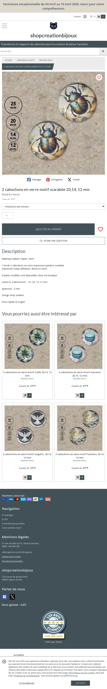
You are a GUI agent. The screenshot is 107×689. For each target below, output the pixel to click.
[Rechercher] (103, 51)
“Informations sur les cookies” (81, 672)
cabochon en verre (25, 60)
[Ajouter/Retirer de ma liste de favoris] (100, 229)
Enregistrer (54, 180)
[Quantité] (8, 215)
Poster (74, 180)
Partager (34, 180)
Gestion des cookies (11, 556)
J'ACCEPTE (80, 683)
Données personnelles (13, 523)
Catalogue (7, 515)
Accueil (8, 60)
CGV (5, 519)
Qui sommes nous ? (12, 527)
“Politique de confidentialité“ (27, 675)
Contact (77, 16)
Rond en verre (45, 60)
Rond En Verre (10, 194)
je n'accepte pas (26, 683)
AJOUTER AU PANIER (48, 229)
